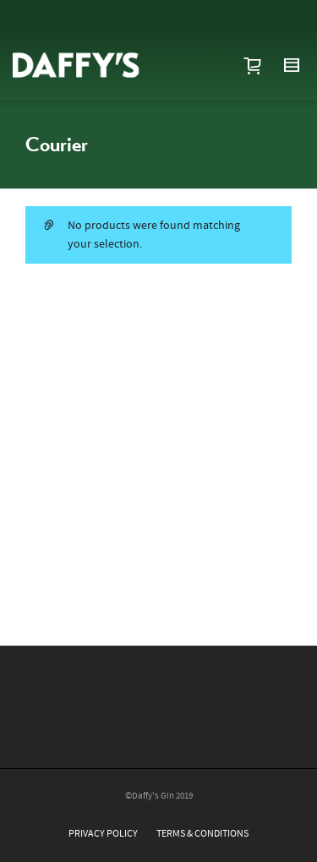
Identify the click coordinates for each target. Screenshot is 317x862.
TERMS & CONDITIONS (202, 833)
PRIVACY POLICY (103, 833)
